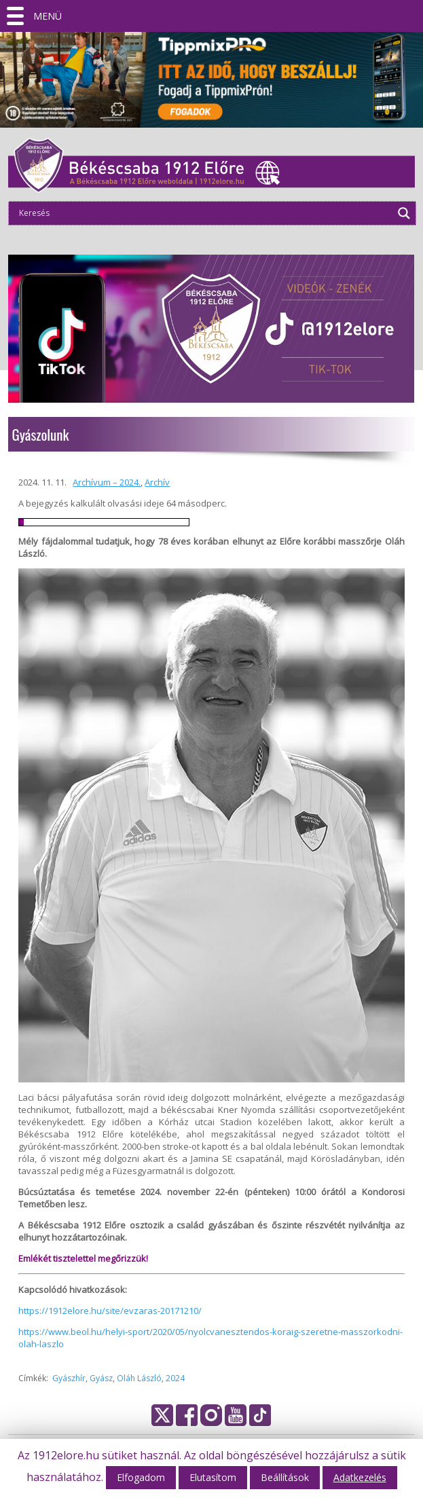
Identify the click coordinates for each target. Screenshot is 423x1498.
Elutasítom (212, 1477)
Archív (157, 482)
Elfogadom (141, 1477)
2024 (175, 1378)
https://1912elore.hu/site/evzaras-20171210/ (110, 1310)
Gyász (101, 1378)
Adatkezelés (359, 1477)
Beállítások (285, 1477)
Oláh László (139, 1378)
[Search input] (203, 213)
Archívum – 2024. (107, 482)
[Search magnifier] (404, 213)
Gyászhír (69, 1378)
